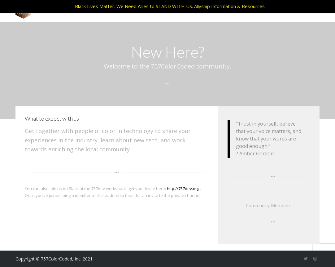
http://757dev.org (183, 188)
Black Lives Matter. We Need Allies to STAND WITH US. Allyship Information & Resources (170, 6)
